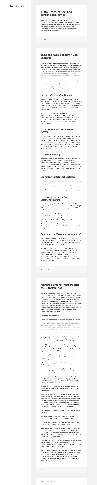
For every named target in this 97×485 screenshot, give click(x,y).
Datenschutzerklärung (15, 16)
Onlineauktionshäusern (49, 293)
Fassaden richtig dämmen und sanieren (59, 56)
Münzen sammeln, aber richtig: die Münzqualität (60, 286)
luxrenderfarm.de (17, 6)
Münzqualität (47, 452)
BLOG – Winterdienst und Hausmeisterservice (56, 13)
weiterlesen (55, 30)
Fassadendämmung (48, 119)
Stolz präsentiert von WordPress (48, 481)
